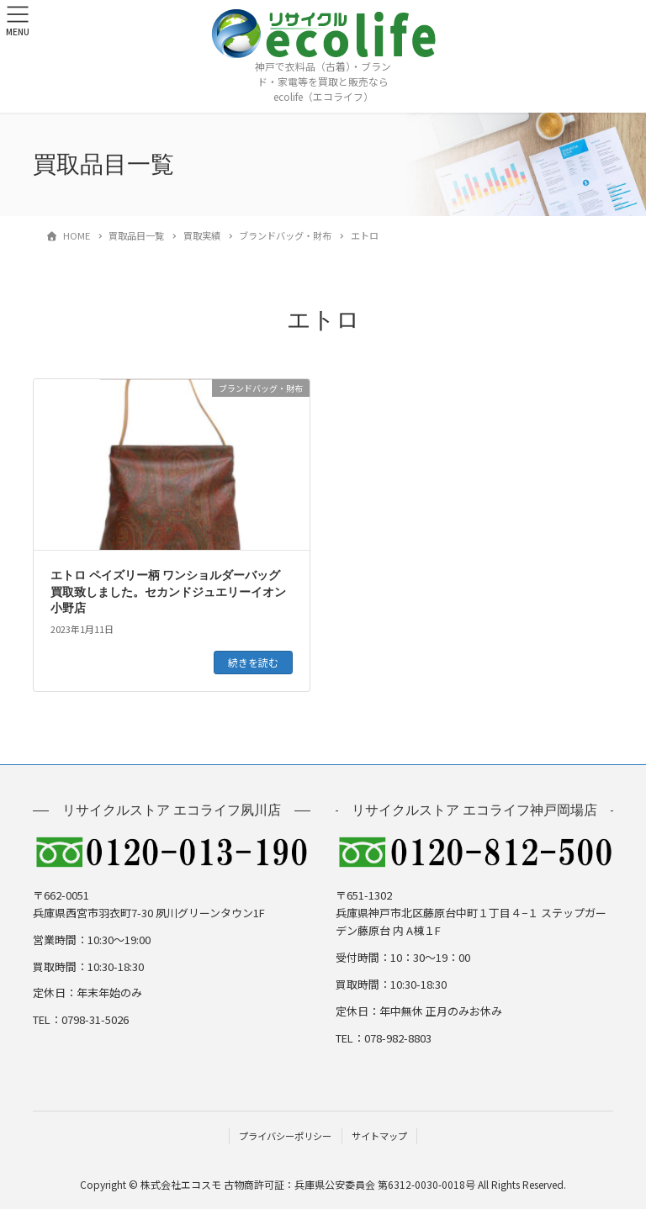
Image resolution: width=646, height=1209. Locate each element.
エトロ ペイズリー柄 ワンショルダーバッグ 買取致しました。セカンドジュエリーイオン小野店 (168, 592)
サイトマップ (379, 1136)
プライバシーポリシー (285, 1136)
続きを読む (253, 662)
